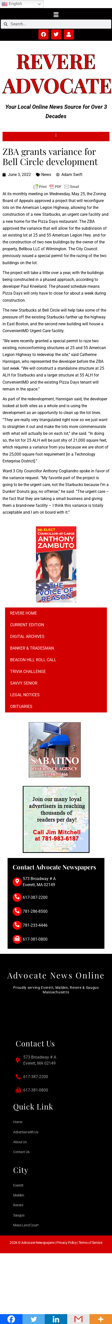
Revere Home (23, 613)
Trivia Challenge (28, 671)
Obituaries (21, 706)
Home (17, 1122)
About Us (20, 1142)
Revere (56, 60)
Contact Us (21, 1152)
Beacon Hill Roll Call (33, 659)
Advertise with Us (25, 1132)
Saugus (18, 1215)
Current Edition (27, 624)
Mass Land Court (25, 1225)
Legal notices (25, 694)
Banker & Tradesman (32, 648)
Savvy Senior (23, 683)
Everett (18, 1185)
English (12, 4)
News (46, 174)
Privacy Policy (66, 1243)
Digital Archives (27, 636)
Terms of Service (90, 1243)
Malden (18, 1195)
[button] (56, 14)
